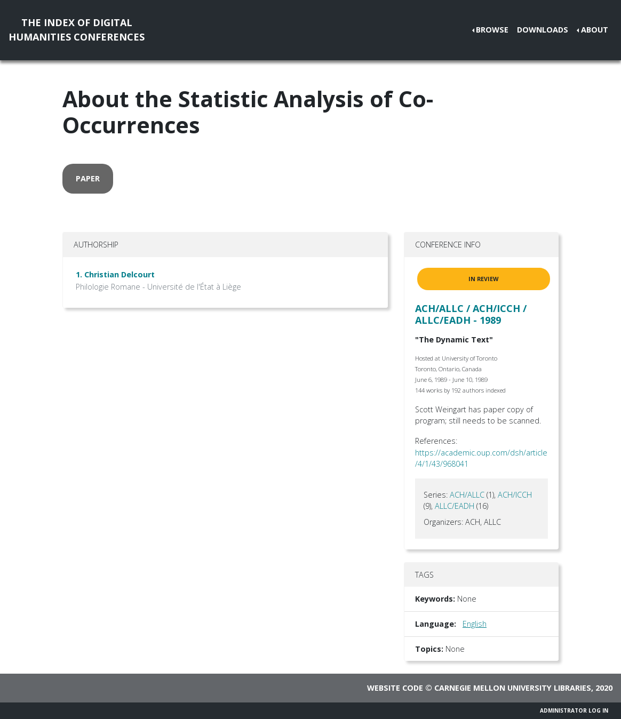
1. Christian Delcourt (115, 274)
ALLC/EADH (454, 506)
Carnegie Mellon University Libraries (512, 688)
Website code (395, 688)
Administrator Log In (574, 710)
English (475, 624)
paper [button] (88, 178)
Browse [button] (492, 30)
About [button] (594, 30)
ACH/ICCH (515, 495)
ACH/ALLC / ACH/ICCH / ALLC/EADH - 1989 (471, 314)
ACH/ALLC (467, 495)
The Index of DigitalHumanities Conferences (77, 29)
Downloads (542, 30)
